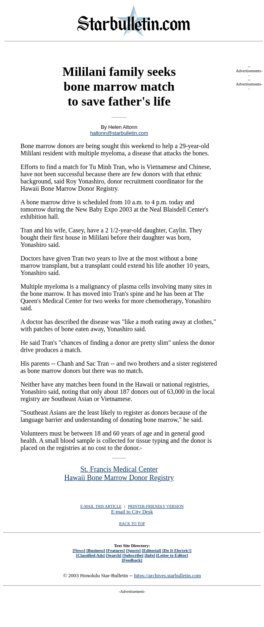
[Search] (114, 555)
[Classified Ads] (90, 555)
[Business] (95, 550)
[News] (79, 550)
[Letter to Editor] (172, 555)
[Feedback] (132, 560)
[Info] (149, 555)
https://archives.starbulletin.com (167, 575)
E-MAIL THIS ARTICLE (101, 506)
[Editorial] (151, 550)
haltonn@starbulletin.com (119, 133)
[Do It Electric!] (176, 550)
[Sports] (133, 550)
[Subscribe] (132, 555)
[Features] (115, 550)
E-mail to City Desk (132, 512)
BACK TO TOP (132, 523)
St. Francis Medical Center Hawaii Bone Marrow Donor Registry (119, 473)
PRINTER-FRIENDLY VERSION (156, 506)
